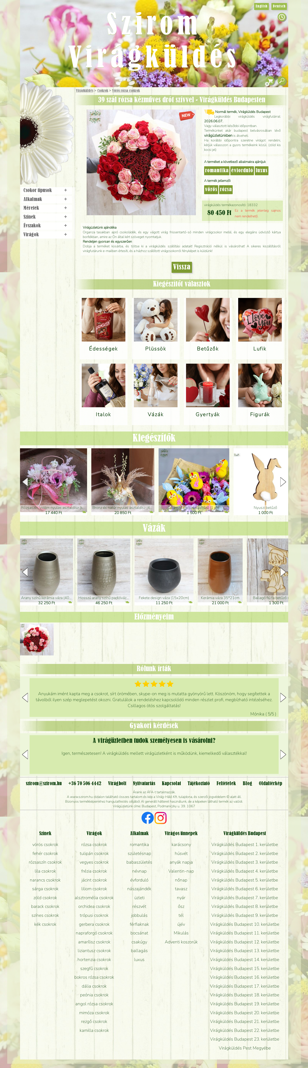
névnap (139, 871)
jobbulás (139, 915)
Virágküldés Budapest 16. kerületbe (244, 977)
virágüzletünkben (218, 135)
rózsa (226, 189)
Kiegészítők (154, 438)
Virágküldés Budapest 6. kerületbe (244, 889)
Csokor (50, 111)
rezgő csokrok (94, 1021)
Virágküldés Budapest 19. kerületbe (244, 1004)
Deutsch (279, 6)
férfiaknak (139, 924)
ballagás (139, 951)
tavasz (181, 889)
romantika (217, 170)
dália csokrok (94, 986)
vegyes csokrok (94, 862)
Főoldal (32, 97)
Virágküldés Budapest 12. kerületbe (244, 942)
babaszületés (139, 862)
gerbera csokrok (94, 924)
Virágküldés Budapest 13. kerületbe (244, 951)
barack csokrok (45, 906)
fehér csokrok (45, 853)
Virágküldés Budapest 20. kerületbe (244, 1013)
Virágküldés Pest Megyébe (245, 1048)
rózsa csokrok (94, 844)
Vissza (182, 267)
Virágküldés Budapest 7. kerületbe (244, 898)
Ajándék (40, 102)
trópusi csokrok (94, 915)
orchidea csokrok (94, 906)
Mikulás (181, 933)
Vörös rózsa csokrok (126, 91)
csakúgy (139, 942)
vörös (211, 189)
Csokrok (102, 91)
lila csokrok (45, 871)
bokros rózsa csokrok (94, 977)
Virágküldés (84, 91)
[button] (283, 482)
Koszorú (52, 146)
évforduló (242, 170)
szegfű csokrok (94, 968)
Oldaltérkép (270, 783)
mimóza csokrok (94, 1013)
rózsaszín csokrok (45, 862)
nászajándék (139, 889)
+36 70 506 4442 (84, 783)
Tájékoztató (199, 783)
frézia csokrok (94, 871)
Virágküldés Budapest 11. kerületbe (244, 933)
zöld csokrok (45, 898)
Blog (247, 783)
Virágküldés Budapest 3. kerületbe (244, 862)
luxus (262, 170)
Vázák (154, 529)
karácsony (181, 844)
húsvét (181, 853)
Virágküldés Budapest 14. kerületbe (244, 960)
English (261, 6)
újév (181, 924)
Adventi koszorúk (181, 942)
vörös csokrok (45, 844)
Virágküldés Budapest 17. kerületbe (244, 986)
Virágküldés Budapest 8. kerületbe (244, 906)
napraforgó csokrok (94, 933)
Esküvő (56, 134)
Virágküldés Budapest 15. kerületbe (244, 968)
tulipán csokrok (94, 853)
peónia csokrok (94, 995)
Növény (56, 122)
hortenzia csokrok (94, 960)
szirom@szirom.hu (44, 783)
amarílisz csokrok (94, 942)
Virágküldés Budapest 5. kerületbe (244, 880)
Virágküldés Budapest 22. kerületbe (244, 1030)
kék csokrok (45, 924)
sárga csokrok (45, 889)
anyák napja (181, 862)
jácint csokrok (94, 880)
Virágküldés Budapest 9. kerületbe (244, 915)
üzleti (139, 898)
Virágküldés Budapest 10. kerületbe (244, 924)
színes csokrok (45, 915)
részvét (139, 906)
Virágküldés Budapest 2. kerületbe (244, 853)
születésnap (139, 853)
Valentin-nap (181, 871)
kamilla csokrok (94, 1030)
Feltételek (226, 783)
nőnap (181, 880)
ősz (181, 906)
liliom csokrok (94, 889)
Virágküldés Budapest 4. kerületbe (244, 871)
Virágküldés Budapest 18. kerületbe (244, 995)
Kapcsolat (171, 783)
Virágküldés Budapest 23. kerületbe (244, 1039)
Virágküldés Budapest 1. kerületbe (244, 844)
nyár (181, 898)
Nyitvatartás (144, 783)
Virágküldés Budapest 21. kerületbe (244, 1021)
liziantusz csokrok (94, 951)
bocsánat (139, 933)
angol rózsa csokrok (94, 1004)
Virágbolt (45, 158)
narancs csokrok (45, 880)
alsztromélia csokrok (94, 898)
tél (181, 915)
